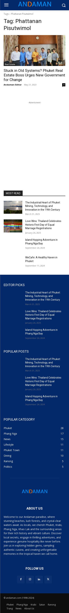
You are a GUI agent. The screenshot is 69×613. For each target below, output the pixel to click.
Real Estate (10, 64)
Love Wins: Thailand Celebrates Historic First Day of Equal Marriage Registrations (43, 225)
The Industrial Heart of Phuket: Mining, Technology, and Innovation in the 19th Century (43, 206)
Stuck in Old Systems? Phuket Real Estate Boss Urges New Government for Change (34, 75)
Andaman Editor (13, 84)
